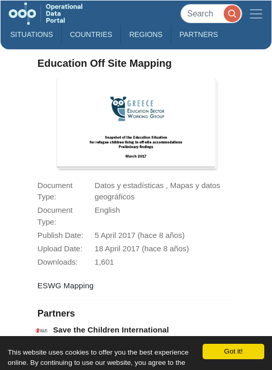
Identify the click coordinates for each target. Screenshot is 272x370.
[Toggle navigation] (256, 13)
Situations (31, 34)
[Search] (211, 13)
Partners (198, 34)
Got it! (233, 351)
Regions (145, 34)
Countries (91, 34)
